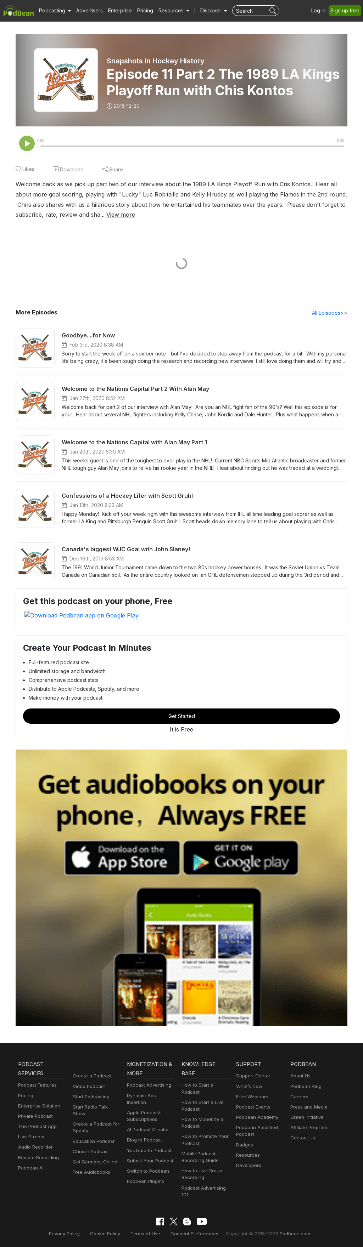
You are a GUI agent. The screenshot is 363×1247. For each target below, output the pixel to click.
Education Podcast (92, 1134)
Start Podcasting (90, 1096)
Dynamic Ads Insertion (150, 1095)
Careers (298, 1096)
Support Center (252, 1076)
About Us (299, 1076)
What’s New (248, 1086)
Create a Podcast (91, 1076)
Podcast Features (36, 1085)
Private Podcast (34, 1116)
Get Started (181, 716)
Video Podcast (88, 1086)
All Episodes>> (330, 313)
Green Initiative (306, 1117)
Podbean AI (30, 1168)
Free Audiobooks (90, 1165)
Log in (321, 10)
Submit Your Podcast (148, 1154)
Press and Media (307, 1107)
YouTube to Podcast (148, 1143)
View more (44, 215)
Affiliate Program (307, 1128)
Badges (244, 1145)
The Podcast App (36, 1126)
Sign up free (346, 10)
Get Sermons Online (94, 1155)
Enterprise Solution (37, 1106)
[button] (54, 10)
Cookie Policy (111, 1233)
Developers (248, 1165)
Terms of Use (148, 1233)
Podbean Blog (305, 1086)
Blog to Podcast (143, 1133)
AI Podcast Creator (146, 1123)
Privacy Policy (72, 1233)
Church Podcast (89, 1145)
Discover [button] (204, 10)
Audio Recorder (34, 1147)
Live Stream (30, 1137)
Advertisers (86, 10)
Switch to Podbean (146, 1164)
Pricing (140, 10)
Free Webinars (251, 1096)
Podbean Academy (255, 1117)
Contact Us (301, 1138)
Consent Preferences (194, 1233)
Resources (247, 1155)
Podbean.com (286, 1233)
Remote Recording (37, 1157)
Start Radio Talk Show (96, 1107)
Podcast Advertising (147, 1085)
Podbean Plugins (144, 1174)
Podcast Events (252, 1107)
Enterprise (116, 10)
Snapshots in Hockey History (156, 61)
